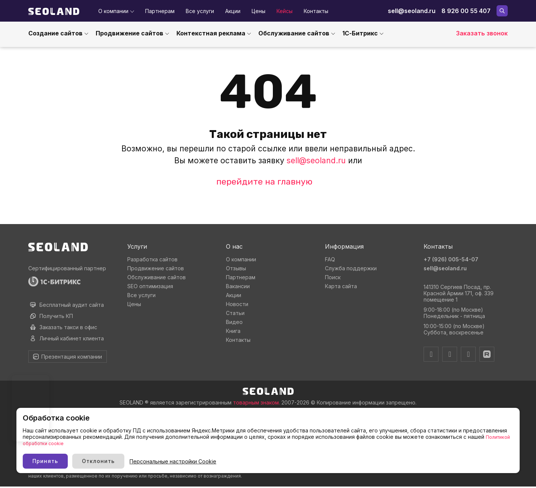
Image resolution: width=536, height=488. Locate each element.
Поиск (333, 277)
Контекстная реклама (210, 33)
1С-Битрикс (360, 33)
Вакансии (238, 286)
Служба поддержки (351, 268)
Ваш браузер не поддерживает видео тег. (30, 408)
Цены (258, 11)
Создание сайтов (55, 33)
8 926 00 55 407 (466, 11)
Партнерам (160, 11)
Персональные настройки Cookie (293, 456)
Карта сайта (341, 286)
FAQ (330, 259)
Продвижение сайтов (129, 33)
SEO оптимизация (150, 286)
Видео (234, 322)
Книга (233, 331)
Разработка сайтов (152, 259)
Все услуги (200, 11)
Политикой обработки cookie (140, 438)
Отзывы (236, 268)
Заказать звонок (482, 33)
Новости (237, 304)
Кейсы (285, 11)
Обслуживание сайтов (293, 33)
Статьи (235, 313)
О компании (113, 11)
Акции (232, 11)
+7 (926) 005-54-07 (453, 259)
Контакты (316, 11)
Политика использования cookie (64, 436)
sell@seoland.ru (412, 11)
